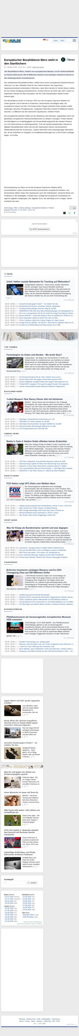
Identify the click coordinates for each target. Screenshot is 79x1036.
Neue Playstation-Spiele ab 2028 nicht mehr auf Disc (38, 318)
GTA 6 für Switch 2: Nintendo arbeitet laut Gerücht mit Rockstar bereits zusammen (21, 832)
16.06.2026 (27, 907)
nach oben (70, 1024)
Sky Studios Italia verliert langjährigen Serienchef (37, 515)
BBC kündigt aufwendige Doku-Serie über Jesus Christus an (41, 510)
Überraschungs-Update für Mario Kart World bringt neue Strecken (43, 464)
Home (21, 1021)
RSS (58, 1021)
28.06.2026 (9, 908)
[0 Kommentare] (10, 212)
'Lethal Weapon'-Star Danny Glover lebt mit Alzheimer (35, 399)
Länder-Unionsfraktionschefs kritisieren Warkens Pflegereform (42, 386)
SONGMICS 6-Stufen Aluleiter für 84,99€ (34, 422)
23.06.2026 (9, 919)
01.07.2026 (9, 899)
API (53, 1021)
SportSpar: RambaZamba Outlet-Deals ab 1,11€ (37, 419)
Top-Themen (10, 347)
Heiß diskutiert (28, 917)
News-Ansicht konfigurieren (33, 922)
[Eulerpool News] (10, 210)
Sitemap (22, 1019)
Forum (27, 1021)
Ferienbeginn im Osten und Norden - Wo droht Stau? (34, 355)
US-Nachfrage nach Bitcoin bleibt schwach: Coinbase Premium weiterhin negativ (49, 604)
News (33, 1021)
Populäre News (28, 915)
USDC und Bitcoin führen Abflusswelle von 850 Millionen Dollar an (43, 600)
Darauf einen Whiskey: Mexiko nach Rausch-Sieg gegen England (43, 557)
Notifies (39, 924)
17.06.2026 (27, 905)
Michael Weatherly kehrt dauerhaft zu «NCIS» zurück (38, 513)
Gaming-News (11, 433)
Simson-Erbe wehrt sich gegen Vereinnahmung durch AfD (40, 379)
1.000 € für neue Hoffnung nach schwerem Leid (36, 647)
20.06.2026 (27, 899)
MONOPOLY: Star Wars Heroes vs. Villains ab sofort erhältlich (42, 471)
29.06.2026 (9, 903)
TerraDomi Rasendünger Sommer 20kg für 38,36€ (37, 309)
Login (55, 40)
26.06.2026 (9, 913)
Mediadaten (46, 1019)
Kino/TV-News (11, 476)
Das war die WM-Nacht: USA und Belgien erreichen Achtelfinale (42, 550)
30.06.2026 (9, 901)
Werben (40, 1021)
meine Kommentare (23, 924)
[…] (8, 298)
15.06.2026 (27, 910)
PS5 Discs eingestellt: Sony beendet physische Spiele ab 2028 (42, 461)
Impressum (56, 1019)
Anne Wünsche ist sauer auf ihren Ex (21, 792)
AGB (38, 1019)
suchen (31, 883)
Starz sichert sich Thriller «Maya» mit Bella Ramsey (38, 508)
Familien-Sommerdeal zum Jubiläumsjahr (34, 642)
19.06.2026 (27, 901)
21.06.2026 (27, 897)
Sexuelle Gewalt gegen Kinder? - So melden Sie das (38, 304)
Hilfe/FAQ (47, 1021)
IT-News (8, 274)
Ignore (33, 924)
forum (75, 233)
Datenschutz (31, 1019)
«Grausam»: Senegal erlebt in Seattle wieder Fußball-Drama (41, 548)
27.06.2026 (9, 910)
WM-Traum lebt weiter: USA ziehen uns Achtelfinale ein (39, 553)
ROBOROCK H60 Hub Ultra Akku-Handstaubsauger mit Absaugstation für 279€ (48, 311)
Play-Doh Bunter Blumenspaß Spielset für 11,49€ (37, 426)
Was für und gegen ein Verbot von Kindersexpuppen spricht (19, 773)
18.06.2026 (27, 903)
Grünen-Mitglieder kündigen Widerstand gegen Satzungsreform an (43, 382)
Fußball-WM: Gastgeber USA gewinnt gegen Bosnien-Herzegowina (44, 384)
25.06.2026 (9, 915)
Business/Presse (13, 609)
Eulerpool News (38, 67)
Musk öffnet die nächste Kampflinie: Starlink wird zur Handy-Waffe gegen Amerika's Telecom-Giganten (21, 723)
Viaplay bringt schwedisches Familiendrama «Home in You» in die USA (45, 506)
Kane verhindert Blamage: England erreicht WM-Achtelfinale (41, 555)
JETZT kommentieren (39, 229)
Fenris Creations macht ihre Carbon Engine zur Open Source (41, 320)
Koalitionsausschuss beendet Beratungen (34, 595)
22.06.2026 (9, 921)
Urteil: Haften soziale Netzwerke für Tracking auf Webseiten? (38, 281)
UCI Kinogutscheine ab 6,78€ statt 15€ (33, 429)
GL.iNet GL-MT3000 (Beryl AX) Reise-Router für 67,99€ (39, 325)
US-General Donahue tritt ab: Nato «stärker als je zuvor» (40, 377)
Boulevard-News (13, 391)
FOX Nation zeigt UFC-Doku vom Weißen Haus (31, 483)
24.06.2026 (9, 917)
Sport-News (10, 520)
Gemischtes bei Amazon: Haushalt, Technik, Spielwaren (39, 306)
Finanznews (10, 562)
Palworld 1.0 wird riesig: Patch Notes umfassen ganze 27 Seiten (42, 466)
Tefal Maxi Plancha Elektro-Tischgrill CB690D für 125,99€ (40, 424)
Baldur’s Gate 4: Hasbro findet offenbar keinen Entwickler (37, 441)
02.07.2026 (9, 897)
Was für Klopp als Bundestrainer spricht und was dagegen (37, 528)
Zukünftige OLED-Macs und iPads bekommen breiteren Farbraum (19, 853)
